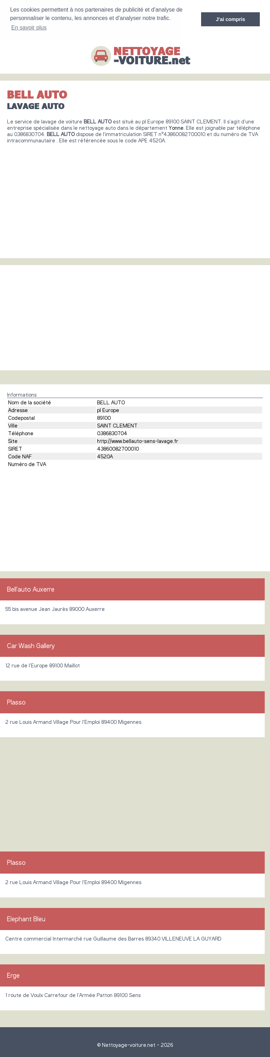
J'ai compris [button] (230, 19)
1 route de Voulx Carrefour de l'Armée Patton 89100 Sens (73, 995)
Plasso (16, 702)
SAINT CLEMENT (117, 425)
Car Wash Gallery (30, 645)
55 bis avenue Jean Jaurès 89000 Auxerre (55, 609)
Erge (13, 975)
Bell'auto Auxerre (30, 589)
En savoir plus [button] (29, 28)
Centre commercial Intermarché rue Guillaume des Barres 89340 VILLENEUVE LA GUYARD (113, 938)
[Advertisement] (135, 198)
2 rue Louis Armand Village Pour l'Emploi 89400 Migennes (73, 722)
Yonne (176, 127)
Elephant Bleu (26, 919)
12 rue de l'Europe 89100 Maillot (42, 665)
